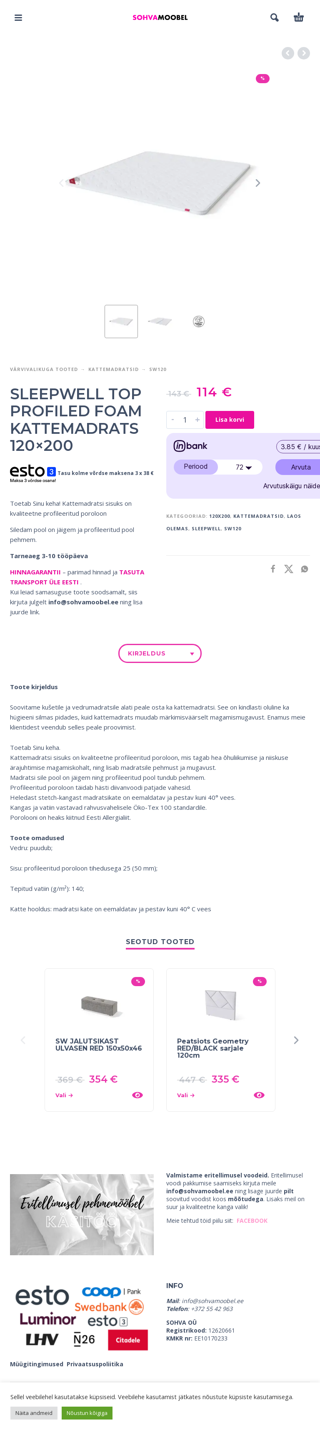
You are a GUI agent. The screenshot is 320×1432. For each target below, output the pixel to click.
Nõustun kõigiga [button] (87, 1413)
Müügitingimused (37, 1364)
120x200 (219, 516)
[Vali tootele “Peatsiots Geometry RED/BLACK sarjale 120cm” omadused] (212, 1095)
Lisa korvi (229, 419)
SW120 (157, 369)
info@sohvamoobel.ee (83, 602)
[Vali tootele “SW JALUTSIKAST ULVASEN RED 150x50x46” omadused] (91, 1095)
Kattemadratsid (113, 369)
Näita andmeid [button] (33, 1413)
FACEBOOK (252, 1220)
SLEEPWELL (206, 528)
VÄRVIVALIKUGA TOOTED (44, 369)
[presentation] (62, 183)
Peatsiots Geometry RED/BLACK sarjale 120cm (213, 1048)
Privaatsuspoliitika (95, 1364)
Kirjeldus (147, 653)
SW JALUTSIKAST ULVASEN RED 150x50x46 (98, 1044)
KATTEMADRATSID (258, 516)
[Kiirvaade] (137, 1095)
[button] (18, 17)
